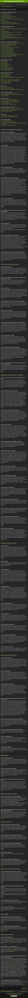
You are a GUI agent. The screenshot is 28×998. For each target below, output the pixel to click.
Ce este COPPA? (4, 14)
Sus (2, 142)
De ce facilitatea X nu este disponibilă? (8, 121)
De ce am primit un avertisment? (7, 52)
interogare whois (13, 962)
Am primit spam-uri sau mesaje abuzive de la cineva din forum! (12, 89)
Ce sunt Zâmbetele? (4, 63)
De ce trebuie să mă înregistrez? (7, 13)
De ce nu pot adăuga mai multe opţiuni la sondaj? (10, 47)
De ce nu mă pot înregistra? (6, 15)
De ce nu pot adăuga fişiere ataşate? (7, 51)
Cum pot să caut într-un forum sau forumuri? (9, 99)
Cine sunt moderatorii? (5, 75)
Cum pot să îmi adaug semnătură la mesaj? (9, 45)
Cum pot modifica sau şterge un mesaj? (8, 44)
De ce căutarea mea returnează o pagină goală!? (10, 101)
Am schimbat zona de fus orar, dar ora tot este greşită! (11, 32)
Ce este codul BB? (4, 60)
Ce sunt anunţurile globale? (6, 65)
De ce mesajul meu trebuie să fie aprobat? (8, 55)
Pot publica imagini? (4, 64)
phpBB (7, 318)
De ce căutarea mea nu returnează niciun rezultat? (10, 100)
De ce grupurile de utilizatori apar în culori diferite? (10, 80)
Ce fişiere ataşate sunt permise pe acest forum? (9, 115)
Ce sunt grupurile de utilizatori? (6, 76)
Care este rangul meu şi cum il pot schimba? (9, 36)
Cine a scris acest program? (6, 120)
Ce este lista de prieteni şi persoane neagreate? (9, 93)
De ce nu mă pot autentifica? (6, 17)
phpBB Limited (12, 939)
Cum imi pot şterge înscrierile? (6, 111)
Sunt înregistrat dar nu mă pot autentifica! (8, 16)
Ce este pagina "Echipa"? (5, 83)
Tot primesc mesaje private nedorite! (7, 88)
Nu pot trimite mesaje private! (6, 87)
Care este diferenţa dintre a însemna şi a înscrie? (10, 108)
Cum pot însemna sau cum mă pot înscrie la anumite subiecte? (12, 109)
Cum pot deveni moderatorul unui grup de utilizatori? (10, 79)
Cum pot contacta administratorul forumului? (9, 125)
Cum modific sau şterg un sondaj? (7, 48)
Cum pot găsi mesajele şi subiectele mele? (8, 104)
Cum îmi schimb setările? (5, 27)
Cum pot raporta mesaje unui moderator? (8, 53)
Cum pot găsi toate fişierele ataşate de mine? (9, 116)
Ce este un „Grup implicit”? (6, 82)
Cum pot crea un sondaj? (5, 46)
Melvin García (18, 994)
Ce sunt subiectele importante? (6, 67)
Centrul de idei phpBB (11, 950)
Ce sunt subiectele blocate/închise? (7, 68)
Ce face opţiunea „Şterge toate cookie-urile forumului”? (11, 23)
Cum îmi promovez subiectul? (6, 56)
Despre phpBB (9, 942)
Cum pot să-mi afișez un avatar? (7, 35)
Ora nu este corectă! (4, 31)
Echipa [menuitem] (23, 991)
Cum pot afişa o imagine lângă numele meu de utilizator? (11, 34)
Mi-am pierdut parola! (5, 21)
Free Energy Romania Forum (7, 991)
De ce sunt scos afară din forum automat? (8, 22)
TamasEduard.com (15, 995)
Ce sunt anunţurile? (4, 66)
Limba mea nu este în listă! (6, 33)
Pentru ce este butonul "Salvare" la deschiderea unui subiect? (12, 54)
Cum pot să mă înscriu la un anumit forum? (8, 110)
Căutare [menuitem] (26, 6)
